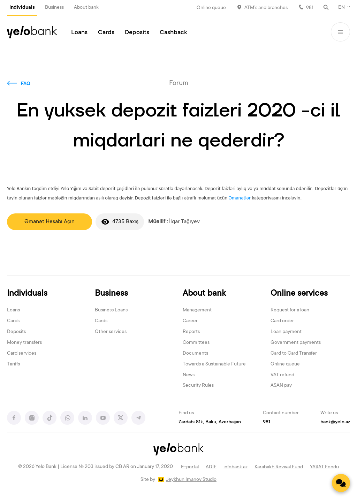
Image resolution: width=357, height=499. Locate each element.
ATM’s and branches (266, 8)
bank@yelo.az (335, 422)
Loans (79, 32)
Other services (111, 332)
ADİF (211, 467)
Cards (106, 32)
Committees (196, 343)
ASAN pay (281, 385)
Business (54, 7)
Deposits (137, 32)
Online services (299, 293)
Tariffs (13, 364)
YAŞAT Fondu (324, 467)
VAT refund (282, 375)
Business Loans (111, 310)
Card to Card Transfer (294, 353)
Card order (282, 321)
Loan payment (286, 332)
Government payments (296, 343)
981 (309, 8)
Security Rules (198, 385)
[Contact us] (341, 483)
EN (341, 7)
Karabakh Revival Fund (279, 467)
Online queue (211, 8)
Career (190, 321)
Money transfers (24, 343)
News (189, 375)
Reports (191, 332)
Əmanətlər (239, 198)
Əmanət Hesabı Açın (49, 222)
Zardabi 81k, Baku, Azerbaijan (209, 422)
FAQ (25, 84)
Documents (195, 353)
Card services (21, 353)
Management (197, 310)
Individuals (22, 7)
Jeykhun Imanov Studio (191, 480)
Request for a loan (290, 310)
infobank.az (235, 467)
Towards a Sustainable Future (214, 364)
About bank (86, 7)
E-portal (190, 467)
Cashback (173, 32)
